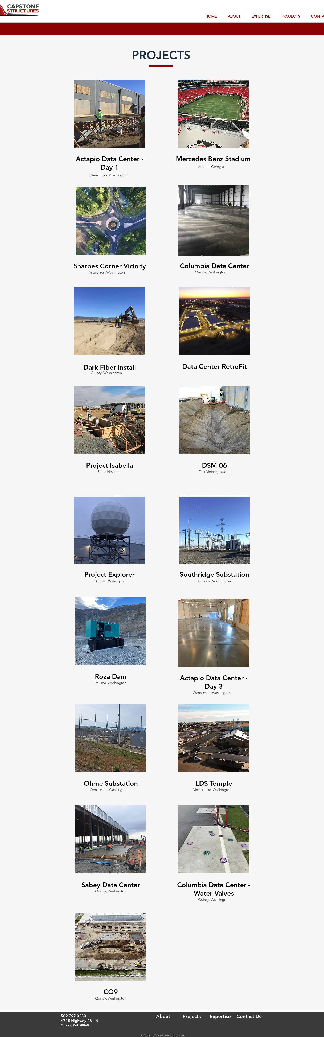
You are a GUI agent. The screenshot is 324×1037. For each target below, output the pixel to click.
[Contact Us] (249, 1016)
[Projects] (191, 1016)
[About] (163, 1016)
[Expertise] (220, 1016)
